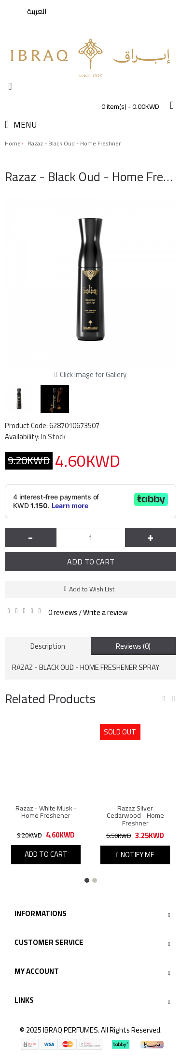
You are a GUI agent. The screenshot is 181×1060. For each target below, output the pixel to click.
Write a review (105, 612)
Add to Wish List (91, 589)
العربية (36, 11)
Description (47, 646)
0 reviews (62, 612)
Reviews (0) (133, 646)
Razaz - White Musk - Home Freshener (46, 812)
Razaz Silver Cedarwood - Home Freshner (135, 815)
